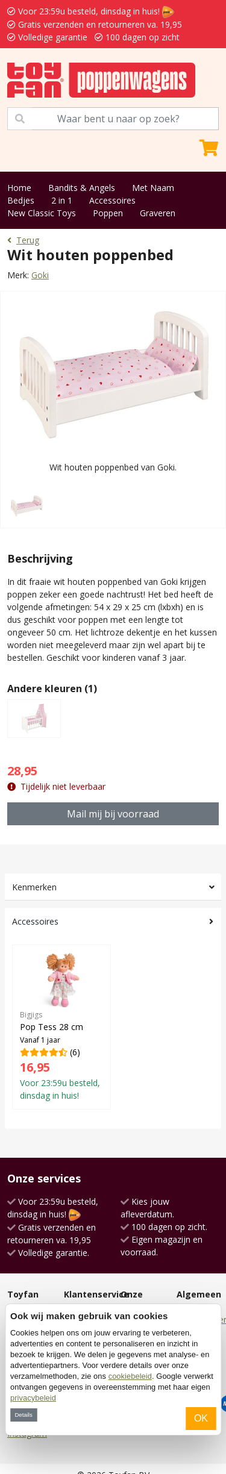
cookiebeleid (130, 1376)
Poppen (108, 213)
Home (19, 187)
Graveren (157, 213)
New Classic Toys (41, 213)
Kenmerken (34, 887)
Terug (23, 240)
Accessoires (112, 200)
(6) (61, 1026)
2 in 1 (61, 200)
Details (23, 1414)
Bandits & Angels (81, 187)
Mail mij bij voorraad (113, 813)
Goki (40, 275)
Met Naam (153, 187)
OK (201, 1418)
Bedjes (20, 200)
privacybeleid (33, 1397)
